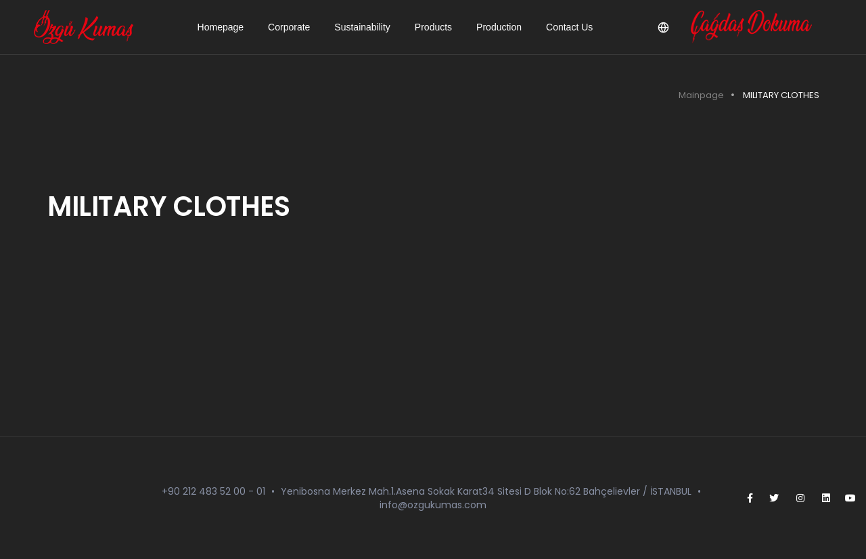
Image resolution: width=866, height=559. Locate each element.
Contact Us (569, 27)
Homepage (221, 27)
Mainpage (701, 95)
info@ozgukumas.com (433, 505)
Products (433, 27)
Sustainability (362, 27)
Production (499, 27)
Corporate (289, 27)
